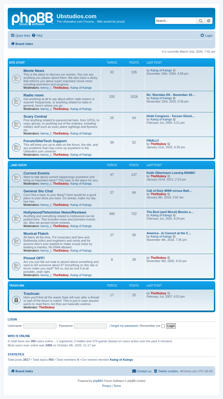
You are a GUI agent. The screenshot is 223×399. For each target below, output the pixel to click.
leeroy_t (46, 87)
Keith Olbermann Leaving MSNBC (171, 172)
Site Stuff (17, 62)
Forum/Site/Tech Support (45, 141)
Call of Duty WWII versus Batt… (169, 190)
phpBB (97, 380)
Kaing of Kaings (81, 87)
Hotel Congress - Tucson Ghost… (171, 116)
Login (12, 319)
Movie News (33, 71)
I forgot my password (124, 325)
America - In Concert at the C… (169, 233)
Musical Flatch (36, 233)
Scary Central (35, 116)
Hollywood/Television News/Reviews (54, 212)
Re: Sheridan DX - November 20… (171, 94)
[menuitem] (37, 35)
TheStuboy (61, 87)
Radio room (33, 95)
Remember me (152, 325)
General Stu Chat (38, 191)
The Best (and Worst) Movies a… (170, 212)
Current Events (36, 173)
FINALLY (153, 140)
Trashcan (31, 294)
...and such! (18, 165)
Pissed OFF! (34, 258)
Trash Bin (16, 285)
